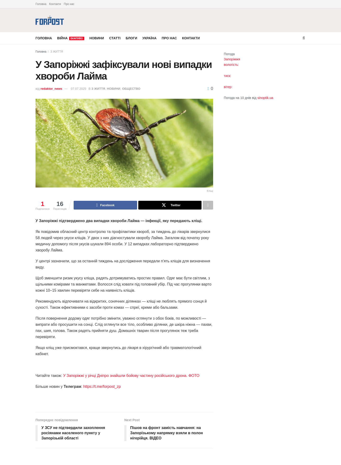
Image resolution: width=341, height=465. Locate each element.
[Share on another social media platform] (208, 205)
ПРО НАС (169, 38)
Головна (41, 4)
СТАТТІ (115, 38)
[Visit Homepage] (50, 20)
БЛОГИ (131, 38)
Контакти (55, 4)
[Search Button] (303, 38)
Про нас (69, 4)
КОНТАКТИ (191, 38)
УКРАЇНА (149, 38)
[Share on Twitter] (170, 205)
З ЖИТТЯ (56, 51)
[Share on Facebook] (105, 205)
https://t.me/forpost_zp (102, 387)
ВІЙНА (70, 38)
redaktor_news (51, 88)
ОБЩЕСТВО (131, 88)
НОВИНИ (97, 38)
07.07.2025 (78, 88)
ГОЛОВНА (44, 38)
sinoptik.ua (265, 98)
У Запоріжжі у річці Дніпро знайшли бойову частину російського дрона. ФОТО (131, 376)
